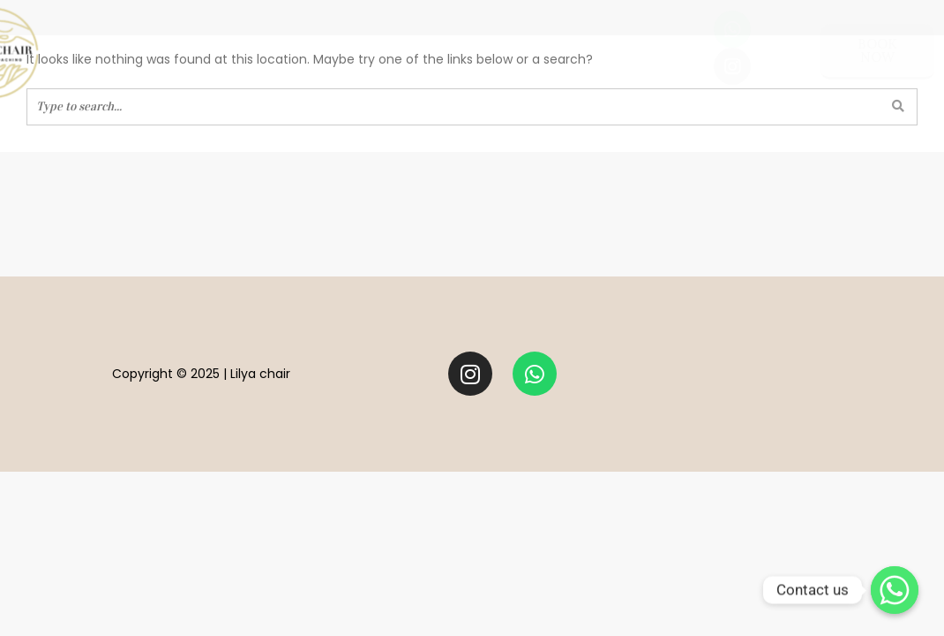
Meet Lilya (111, 49)
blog (651, 49)
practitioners (553, 49)
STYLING (443, 49)
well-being (215, 49)
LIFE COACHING (336, 49)
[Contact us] (894, 590)
